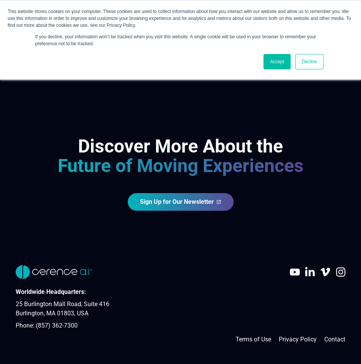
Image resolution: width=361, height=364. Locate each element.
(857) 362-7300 (57, 325)
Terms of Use (253, 339)
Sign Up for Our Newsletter (180, 201)
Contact (334, 339)
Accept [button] (277, 61)
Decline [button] (309, 61)
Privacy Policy (298, 339)
